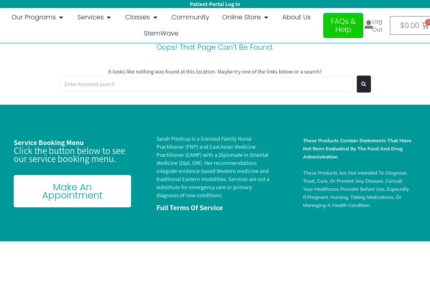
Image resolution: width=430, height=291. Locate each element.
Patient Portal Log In (215, 4)
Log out (377, 25)
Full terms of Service (190, 207)
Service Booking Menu (49, 142)
